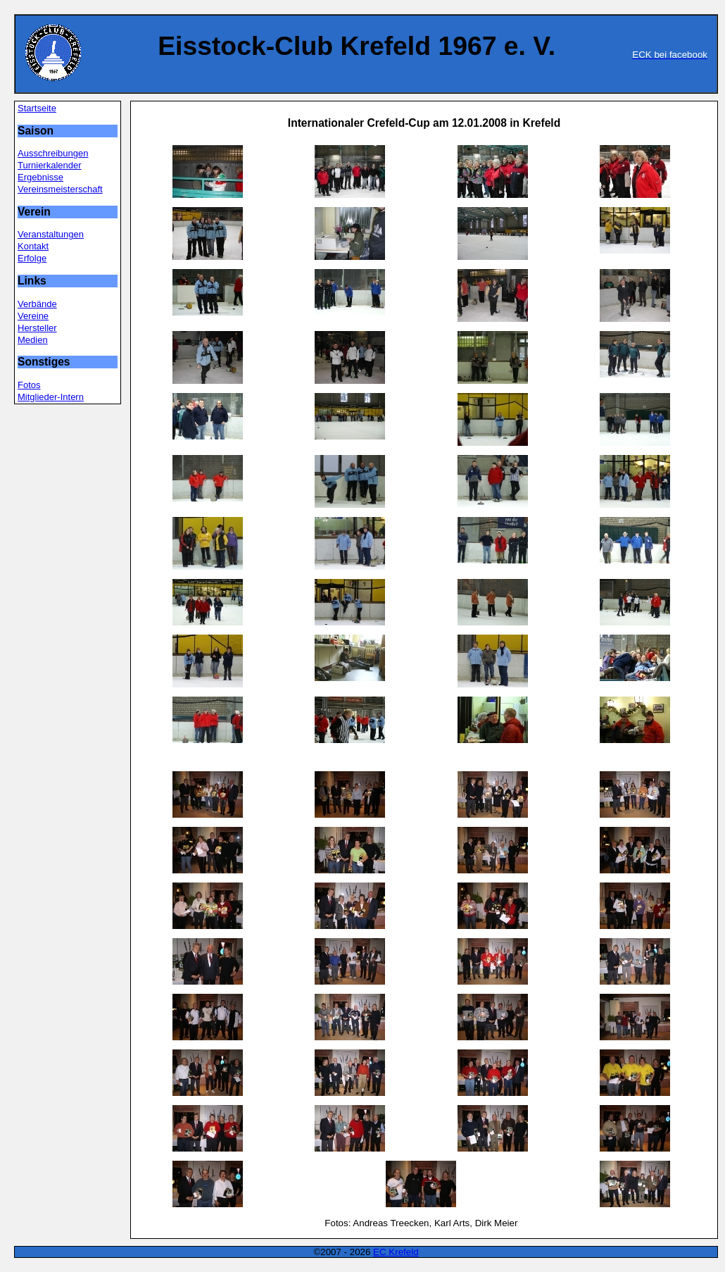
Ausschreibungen (53, 153)
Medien (33, 340)
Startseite (37, 108)
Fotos (29, 385)
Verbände (37, 304)
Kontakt (33, 246)
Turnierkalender (50, 165)
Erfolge (32, 258)
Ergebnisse (40, 177)
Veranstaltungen (51, 234)
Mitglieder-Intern (51, 397)
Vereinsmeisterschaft (60, 189)
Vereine (33, 316)
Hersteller (37, 328)
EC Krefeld (395, 1252)
